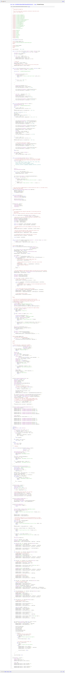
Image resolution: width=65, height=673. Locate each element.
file (29, 6)
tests (35, 4)
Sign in (63, 1)
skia (11, 4)
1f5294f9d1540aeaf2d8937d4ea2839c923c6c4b (24, 4)
